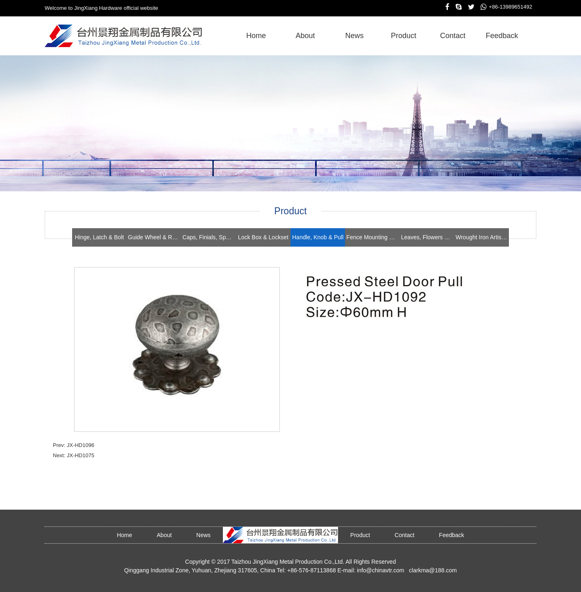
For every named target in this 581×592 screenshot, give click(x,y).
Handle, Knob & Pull (317, 237)
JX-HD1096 (80, 445)
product (403, 36)
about (305, 36)
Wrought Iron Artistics (482, 237)
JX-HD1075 (80, 455)
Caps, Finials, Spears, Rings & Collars (209, 237)
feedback (502, 36)
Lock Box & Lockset (263, 237)
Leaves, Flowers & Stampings (427, 237)
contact (452, 36)
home (256, 36)
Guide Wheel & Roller (154, 237)
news (354, 36)
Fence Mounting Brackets (372, 237)
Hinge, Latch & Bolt (99, 237)
